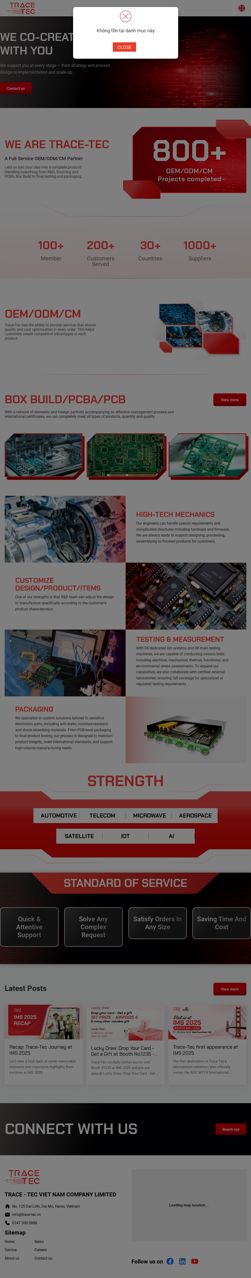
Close (124, 47)
